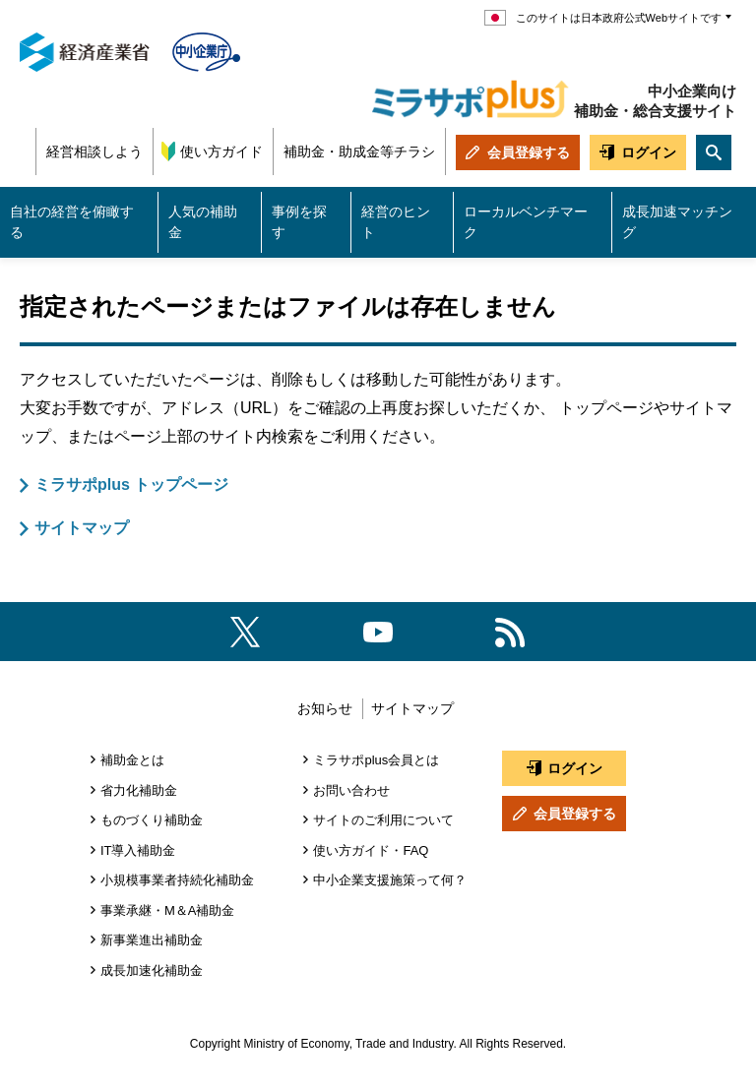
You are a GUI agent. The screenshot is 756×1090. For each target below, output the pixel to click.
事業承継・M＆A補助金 (167, 910)
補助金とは (132, 760)
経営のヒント (395, 222)
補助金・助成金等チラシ (359, 151)
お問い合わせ (351, 790)
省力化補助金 (138, 790)
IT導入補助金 (138, 850)
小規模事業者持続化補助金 (177, 880)
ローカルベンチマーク (526, 222)
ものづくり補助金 (151, 820)
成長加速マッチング (677, 222)
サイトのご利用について (383, 820)
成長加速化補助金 (151, 970)
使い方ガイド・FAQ (370, 850)
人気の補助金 (202, 222)
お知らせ (324, 708)
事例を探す (299, 222)
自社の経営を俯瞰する (72, 222)
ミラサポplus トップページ (131, 484)
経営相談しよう (94, 151)
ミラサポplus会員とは (376, 760)
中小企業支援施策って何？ (390, 880)
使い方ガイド (221, 151)
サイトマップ (81, 527)
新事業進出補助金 (151, 940)
